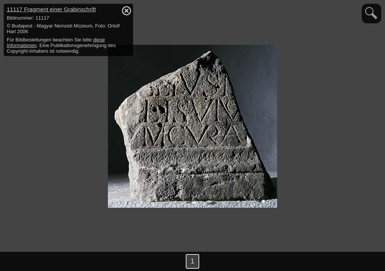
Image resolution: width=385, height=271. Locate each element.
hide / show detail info (126, 10)
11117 (51, 9)
